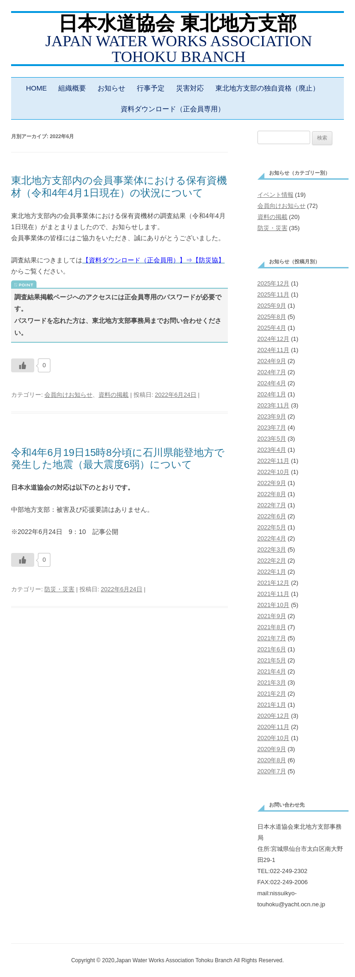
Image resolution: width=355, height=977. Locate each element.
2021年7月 (271, 638)
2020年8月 (271, 760)
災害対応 (190, 88)
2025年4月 (271, 327)
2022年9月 (271, 482)
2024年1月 (271, 394)
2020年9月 (271, 749)
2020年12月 (273, 715)
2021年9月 (271, 616)
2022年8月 (271, 494)
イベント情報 (275, 194)
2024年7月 (271, 372)
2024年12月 (273, 338)
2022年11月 (273, 460)
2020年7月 (271, 771)
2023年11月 (273, 405)
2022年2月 (271, 560)
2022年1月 (271, 571)
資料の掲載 (113, 394)
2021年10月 (273, 604)
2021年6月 (271, 649)
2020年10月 (273, 737)
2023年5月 (271, 438)
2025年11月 (273, 294)
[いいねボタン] (22, 365)
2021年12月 (273, 582)
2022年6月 (271, 516)
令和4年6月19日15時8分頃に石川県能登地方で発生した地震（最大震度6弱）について (118, 458)
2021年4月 (271, 671)
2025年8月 (271, 316)
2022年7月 (271, 505)
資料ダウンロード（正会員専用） (173, 109)
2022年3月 (271, 549)
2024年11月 (273, 349)
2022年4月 (271, 538)
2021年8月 (271, 627)
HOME (36, 88)
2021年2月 (271, 693)
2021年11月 (273, 593)
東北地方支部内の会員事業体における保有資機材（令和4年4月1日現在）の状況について (119, 186)
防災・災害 (59, 589)
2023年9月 (271, 416)
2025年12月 (273, 283)
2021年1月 (271, 704)
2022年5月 (271, 527)
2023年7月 (271, 427)
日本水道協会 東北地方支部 (177, 23)
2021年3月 (271, 682)
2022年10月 (273, 471)
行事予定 (151, 88)
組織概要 (72, 88)
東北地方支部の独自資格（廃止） (267, 88)
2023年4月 (271, 449)
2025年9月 (271, 305)
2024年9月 (271, 361)
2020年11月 (273, 726)
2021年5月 (271, 660)
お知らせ (111, 88)
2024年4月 (271, 383)
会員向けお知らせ (68, 394)
